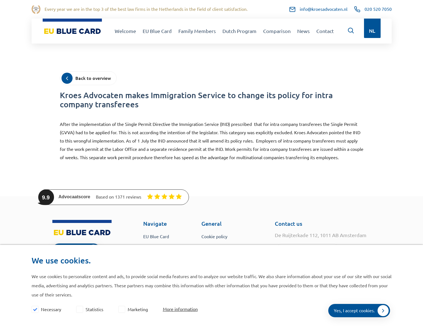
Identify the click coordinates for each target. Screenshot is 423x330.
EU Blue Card (157, 31)
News (303, 31)
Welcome (125, 31)
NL (372, 31)
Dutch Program (239, 31)
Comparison (277, 31)
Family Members (197, 31)
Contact (325, 31)
